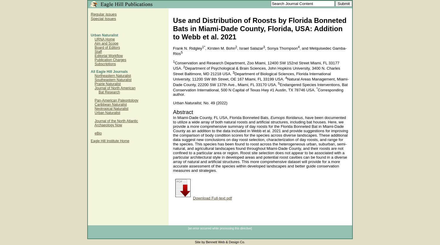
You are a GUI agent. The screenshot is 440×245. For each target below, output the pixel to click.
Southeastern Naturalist (113, 80)
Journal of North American (115, 88)
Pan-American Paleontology (116, 100)
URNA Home (105, 39)
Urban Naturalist (107, 113)
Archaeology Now (108, 125)
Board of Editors (107, 48)
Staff (98, 52)
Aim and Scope (106, 43)
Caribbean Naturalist (111, 105)
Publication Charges (110, 60)
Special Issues (103, 18)
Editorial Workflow (109, 56)
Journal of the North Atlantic (116, 121)
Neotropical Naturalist (111, 109)
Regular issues (104, 14)
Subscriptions (105, 64)
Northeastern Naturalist (113, 76)
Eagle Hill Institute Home (110, 141)
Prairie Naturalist (108, 84)
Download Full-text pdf (203, 198)
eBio (98, 133)
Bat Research (109, 92)
